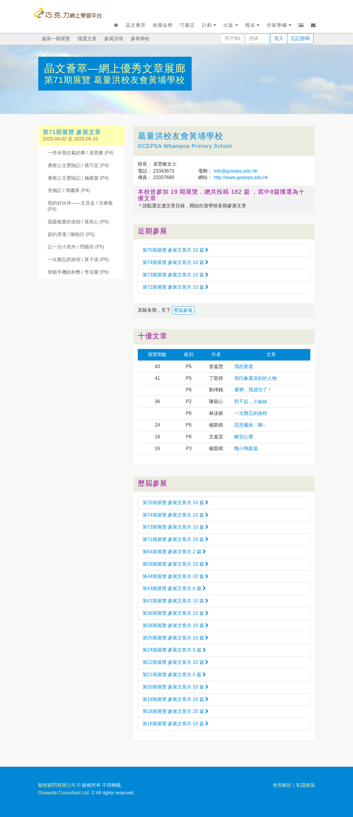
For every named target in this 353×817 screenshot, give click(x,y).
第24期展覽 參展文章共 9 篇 (174, 649)
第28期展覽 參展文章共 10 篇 (175, 625)
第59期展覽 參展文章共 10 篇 (175, 564)
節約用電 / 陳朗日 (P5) (71, 234)
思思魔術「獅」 (250, 424)
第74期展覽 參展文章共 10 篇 (175, 262)
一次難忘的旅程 (250, 413)
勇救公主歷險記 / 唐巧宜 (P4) (78, 165)
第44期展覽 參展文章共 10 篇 (175, 576)
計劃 (209, 25)
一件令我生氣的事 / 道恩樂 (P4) (81, 152)
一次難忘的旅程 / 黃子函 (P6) (78, 259)
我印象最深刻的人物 (255, 378)
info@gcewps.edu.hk (234, 170)
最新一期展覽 (56, 38)
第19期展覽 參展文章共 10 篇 (175, 699)
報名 (252, 25)
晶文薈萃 (136, 25)
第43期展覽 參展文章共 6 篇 (174, 588)
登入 (279, 38)
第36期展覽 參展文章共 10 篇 (175, 613)
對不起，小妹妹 (250, 401)
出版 (230, 25)
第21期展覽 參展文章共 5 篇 (174, 674)
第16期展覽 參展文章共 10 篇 (175, 723)
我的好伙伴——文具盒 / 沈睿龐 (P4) (80, 206)
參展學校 (140, 38)
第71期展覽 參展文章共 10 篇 (175, 287)
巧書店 (187, 25)
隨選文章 (87, 38)
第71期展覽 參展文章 (72, 132)
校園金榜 (163, 25)
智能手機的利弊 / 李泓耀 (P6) (78, 272)
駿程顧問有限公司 (57, 785)
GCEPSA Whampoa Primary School (185, 146)
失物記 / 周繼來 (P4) (69, 190)
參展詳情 (113, 38)
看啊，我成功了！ (253, 389)
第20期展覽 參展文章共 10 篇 (175, 686)
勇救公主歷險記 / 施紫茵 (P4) (78, 178)
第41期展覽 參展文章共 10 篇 (175, 600)
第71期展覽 (69, 80)
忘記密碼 (300, 38)
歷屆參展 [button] (183, 310)
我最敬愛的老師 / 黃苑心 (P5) (78, 221)
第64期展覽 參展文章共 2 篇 (174, 551)
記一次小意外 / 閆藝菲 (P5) (76, 246)
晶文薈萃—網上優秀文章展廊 (115, 68)
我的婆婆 (243, 366)
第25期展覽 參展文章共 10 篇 (175, 637)
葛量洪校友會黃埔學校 (139, 80)
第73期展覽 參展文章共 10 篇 (175, 274)
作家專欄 (279, 25)
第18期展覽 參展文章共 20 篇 (175, 711)
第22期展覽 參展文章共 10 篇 (175, 662)
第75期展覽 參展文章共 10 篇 (175, 250)
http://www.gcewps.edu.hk (240, 177)
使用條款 (282, 785)
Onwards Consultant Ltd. (64, 792)
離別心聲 (243, 436)
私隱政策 (305, 785)
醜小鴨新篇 (246, 448)
